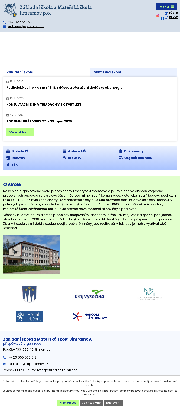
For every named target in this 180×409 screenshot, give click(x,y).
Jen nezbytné (91, 402)
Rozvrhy (15, 158)
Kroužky (72, 158)
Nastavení (113, 402)
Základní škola (20, 72)
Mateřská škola (107, 72)
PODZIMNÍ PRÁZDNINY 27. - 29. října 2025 (39, 121)
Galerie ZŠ (17, 151)
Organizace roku (135, 158)
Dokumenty (131, 151)
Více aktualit (20, 132)
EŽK (12, 164)
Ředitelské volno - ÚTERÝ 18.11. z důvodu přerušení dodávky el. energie (64, 87)
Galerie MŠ (74, 151)
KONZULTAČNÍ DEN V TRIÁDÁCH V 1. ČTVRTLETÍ (43, 104)
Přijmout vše (68, 402)
